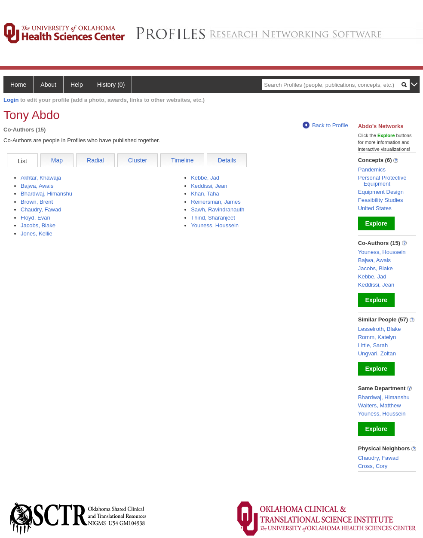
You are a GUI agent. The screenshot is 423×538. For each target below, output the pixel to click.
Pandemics (372, 169)
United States (375, 208)
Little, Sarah (373, 345)
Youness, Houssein (215, 225)
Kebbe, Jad (205, 177)
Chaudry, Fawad (41, 209)
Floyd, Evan (35, 217)
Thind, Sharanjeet (213, 217)
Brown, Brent (37, 202)
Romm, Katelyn (377, 337)
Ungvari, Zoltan (377, 353)
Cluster (137, 160)
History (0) (111, 84)
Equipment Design (381, 192)
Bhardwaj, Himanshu (46, 193)
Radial (95, 160)
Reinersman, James (216, 202)
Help (76, 84)
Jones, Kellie (36, 233)
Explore (376, 223)
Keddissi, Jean (209, 186)
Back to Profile (325, 125)
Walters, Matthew (379, 405)
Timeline (182, 160)
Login (10, 100)
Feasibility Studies (380, 200)
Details (227, 160)
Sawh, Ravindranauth (217, 209)
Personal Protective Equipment (382, 180)
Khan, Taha (205, 193)
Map (57, 160)
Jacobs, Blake (38, 225)
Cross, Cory (373, 466)
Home (18, 84)
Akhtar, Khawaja (41, 177)
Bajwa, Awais (37, 186)
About (48, 84)
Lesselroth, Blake (379, 329)
